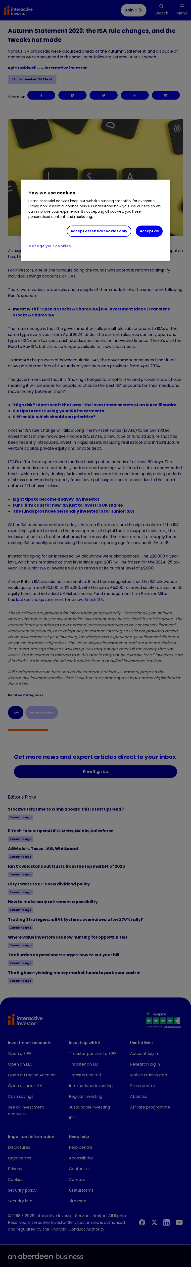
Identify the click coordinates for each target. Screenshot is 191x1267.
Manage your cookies (49, 245)
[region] (95, 220)
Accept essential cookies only (99, 230)
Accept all (149, 230)
